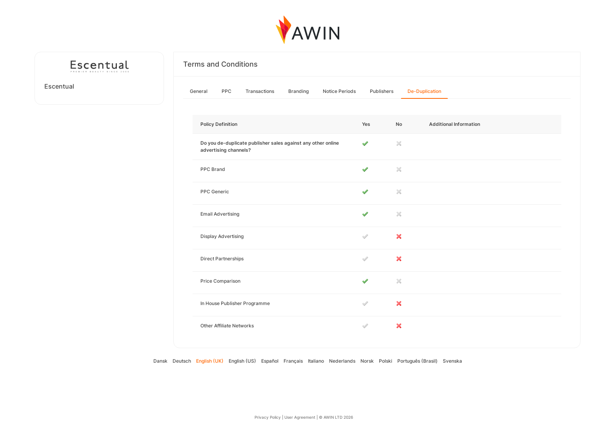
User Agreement (299, 417)
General (198, 91)
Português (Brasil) (417, 361)
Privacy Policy (268, 417)
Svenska (452, 361)
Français (293, 361)
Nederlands (342, 361)
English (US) (242, 361)
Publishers (381, 91)
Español (269, 361)
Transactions (260, 91)
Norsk (367, 361)
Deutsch (182, 361)
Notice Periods (339, 91)
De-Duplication (424, 91)
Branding (298, 91)
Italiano (316, 361)
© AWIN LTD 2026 (336, 417)
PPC (226, 91)
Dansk (160, 361)
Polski (385, 361)
